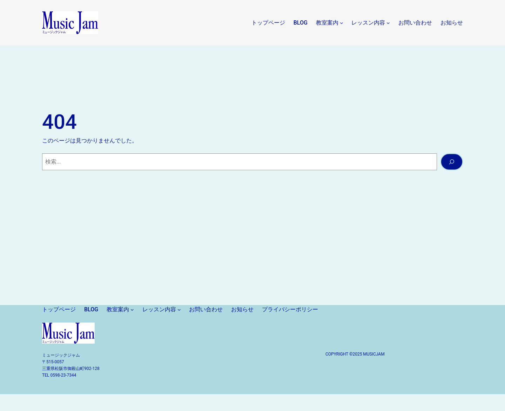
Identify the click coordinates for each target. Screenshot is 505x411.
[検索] (451, 161)
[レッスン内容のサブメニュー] (388, 23)
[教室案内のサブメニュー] (341, 23)
